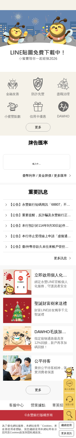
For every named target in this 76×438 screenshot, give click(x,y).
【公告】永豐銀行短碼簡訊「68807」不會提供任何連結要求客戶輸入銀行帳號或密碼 (41, 204)
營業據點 (38, 405)
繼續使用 (66, 425)
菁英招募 (59, 405)
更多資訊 (66, 433)
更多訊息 (60, 258)
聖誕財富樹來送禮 (50, 303)
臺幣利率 (28, 175)
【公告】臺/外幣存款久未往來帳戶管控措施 (40, 246)
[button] (17, 67)
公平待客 (42, 361)
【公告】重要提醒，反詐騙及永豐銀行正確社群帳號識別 (41, 215)
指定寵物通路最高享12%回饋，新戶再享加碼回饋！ (50, 343)
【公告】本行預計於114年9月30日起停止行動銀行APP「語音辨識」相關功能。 (41, 225)
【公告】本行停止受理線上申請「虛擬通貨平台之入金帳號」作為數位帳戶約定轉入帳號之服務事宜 (41, 236)
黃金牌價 (44, 175)
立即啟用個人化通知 (52, 275)
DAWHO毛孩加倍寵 (52, 332)
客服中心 (16, 405)
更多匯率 (60, 175)
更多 (38, 127)
